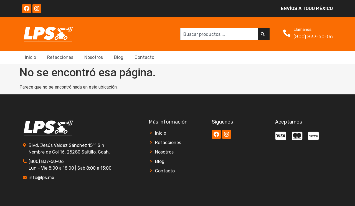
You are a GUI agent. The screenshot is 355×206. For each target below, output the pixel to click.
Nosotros (93, 57)
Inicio (30, 57)
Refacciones (60, 57)
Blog (118, 57)
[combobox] (219, 34)
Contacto (144, 57)
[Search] (264, 34)
